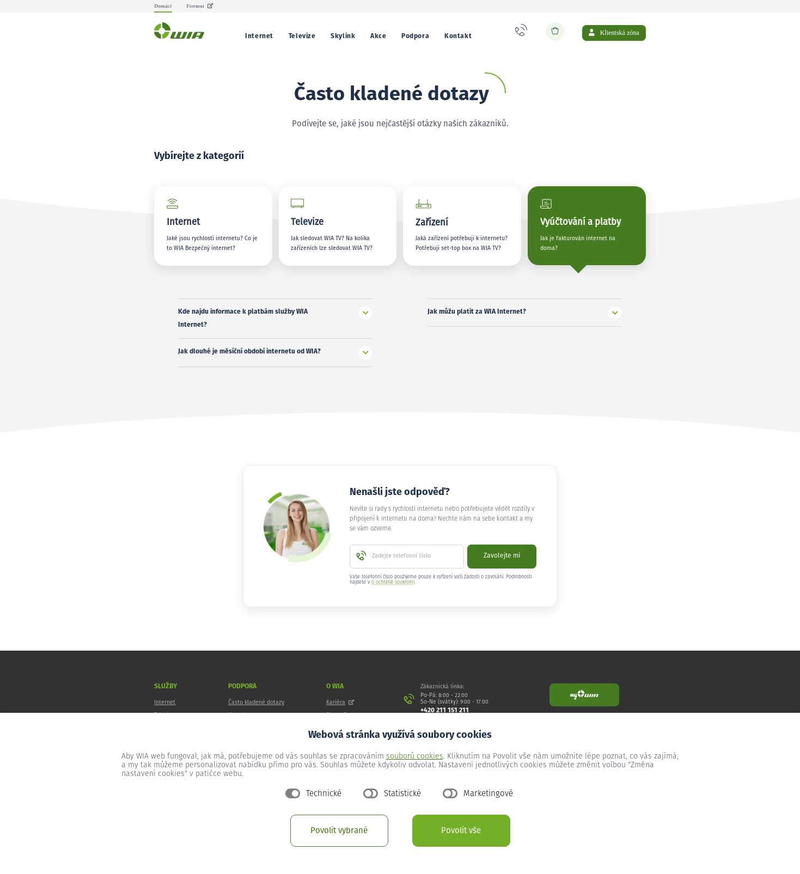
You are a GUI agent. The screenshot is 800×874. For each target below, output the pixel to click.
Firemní (199, 6)
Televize (302, 36)
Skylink (343, 36)
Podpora (415, 36)
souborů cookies (414, 756)
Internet (259, 36)
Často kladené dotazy (256, 712)
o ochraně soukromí (392, 592)
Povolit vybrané (339, 831)
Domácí (163, 6)
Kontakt (458, 36)
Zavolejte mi (502, 566)
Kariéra (340, 713)
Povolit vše (461, 831)
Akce (378, 36)
